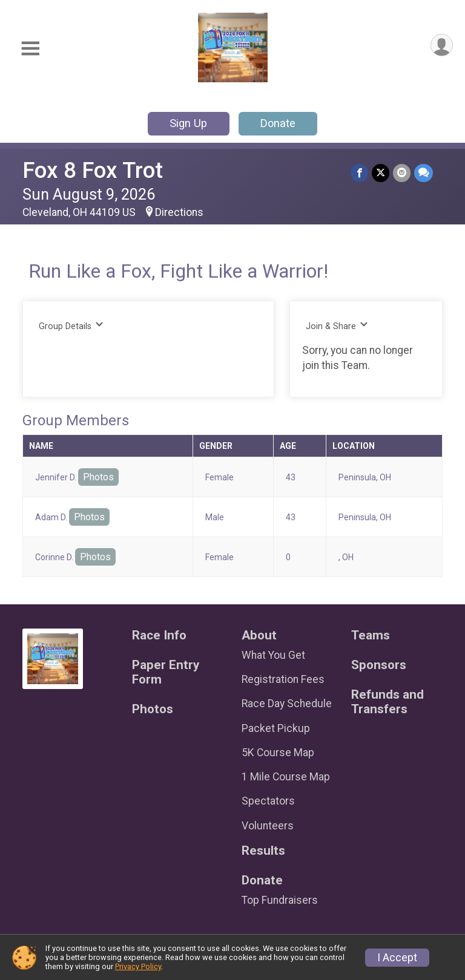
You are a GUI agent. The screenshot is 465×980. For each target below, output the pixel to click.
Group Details (71, 326)
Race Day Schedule (287, 703)
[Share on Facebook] (359, 172)
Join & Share (337, 326)
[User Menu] (441, 45)
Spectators (268, 801)
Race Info (159, 635)
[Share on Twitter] (380, 172)
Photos (98, 477)
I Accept (397, 958)
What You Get (273, 655)
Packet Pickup (276, 728)
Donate (277, 123)
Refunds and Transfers (387, 702)
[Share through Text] (423, 172)
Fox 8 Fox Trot (92, 170)
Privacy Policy (138, 966)
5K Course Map (278, 752)
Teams (370, 635)
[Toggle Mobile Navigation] (30, 48)
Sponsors (378, 665)
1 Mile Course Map (286, 777)
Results (263, 851)
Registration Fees (283, 679)
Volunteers (268, 826)
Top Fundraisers (280, 900)
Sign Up (188, 123)
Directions (179, 212)
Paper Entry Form (165, 672)
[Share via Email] (402, 172)
